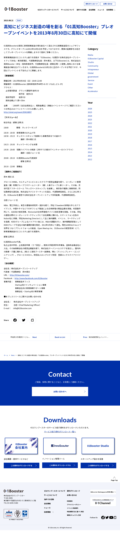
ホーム (6, 355)
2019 (90, 134)
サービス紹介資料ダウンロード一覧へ (60, 431)
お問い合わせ (107, 4)
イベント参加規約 (72, 508)
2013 (90, 155)
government (93, 76)
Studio (91, 62)
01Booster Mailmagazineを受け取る (103, 492)
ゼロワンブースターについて (54, 491)
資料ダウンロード (92, 4)
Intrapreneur (93, 69)
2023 (90, 119)
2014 (90, 152)
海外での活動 (49, 499)
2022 (90, 123)
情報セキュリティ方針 (74, 515)
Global (91, 73)
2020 (90, 130)
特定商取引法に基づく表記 (75, 512)
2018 (90, 137)
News (13, 355)
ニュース (47, 508)
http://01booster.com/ (19, 275)
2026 (90, 108)
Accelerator (93, 91)
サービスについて (50, 495)
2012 (90, 159)
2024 (90, 115)
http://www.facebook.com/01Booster (31, 278)
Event (19, 20)
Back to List (60, 337)
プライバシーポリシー (74, 505)
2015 (90, 148)
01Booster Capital (96, 58)
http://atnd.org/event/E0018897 (18, 112)
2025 (90, 112)
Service (91, 80)
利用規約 (70, 501)
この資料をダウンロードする (21, 465)
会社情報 (47, 503)
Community (93, 65)
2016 (90, 144)
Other (90, 87)
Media (90, 54)
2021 (90, 126)
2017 (90, 141)
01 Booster (16, 9)
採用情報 (47, 512)
